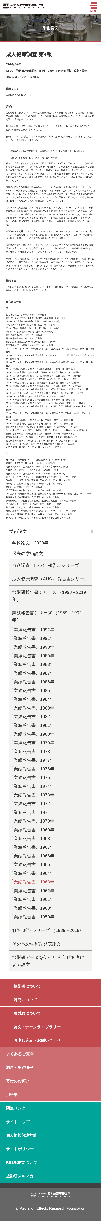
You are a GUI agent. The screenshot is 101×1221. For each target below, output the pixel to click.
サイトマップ (18, 1122)
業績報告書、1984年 (34, 699)
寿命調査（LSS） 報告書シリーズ (45, 565)
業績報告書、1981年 (34, 725)
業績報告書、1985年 (34, 690)
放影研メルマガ (19, 1176)
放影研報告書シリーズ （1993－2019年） (49, 596)
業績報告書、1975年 (34, 777)
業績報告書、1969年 (34, 829)
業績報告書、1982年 (34, 716)
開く (92, 531)
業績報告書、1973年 (34, 794)
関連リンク (16, 1108)
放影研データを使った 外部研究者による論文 (48, 961)
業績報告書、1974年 (34, 786)
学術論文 (18, 531)
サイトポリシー (20, 1149)
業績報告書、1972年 (34, 803)
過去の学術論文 (27, 553)
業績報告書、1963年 (34, 881)
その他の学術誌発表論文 (36, 943)
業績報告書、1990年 (34, 647)
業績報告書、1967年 (34, 847)
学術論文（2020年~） (33, 542)
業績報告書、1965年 (34, 864)
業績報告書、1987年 (34, 673)
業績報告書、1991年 (34, 638)
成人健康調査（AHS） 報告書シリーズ (50, 578)
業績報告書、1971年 (34, 812)
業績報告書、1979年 (34, 742)
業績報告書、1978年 (34, 751)
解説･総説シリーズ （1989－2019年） (50, 930)
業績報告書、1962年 (34, 890)
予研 (18, 70)
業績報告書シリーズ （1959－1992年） (47, 616)
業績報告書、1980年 (34, 734)
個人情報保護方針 (21, 1135)
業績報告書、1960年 (34, 908)
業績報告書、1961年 (34, 899)
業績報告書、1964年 (34, 873)
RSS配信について (21, 1162)
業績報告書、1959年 (34, 916)
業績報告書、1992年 (34, 629)
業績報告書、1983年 (34, 708)
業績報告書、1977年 (34, 760)
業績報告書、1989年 (34, 655)
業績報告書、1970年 (34, 821)
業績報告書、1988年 (34, 664)
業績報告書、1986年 (34, 681)
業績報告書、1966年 (34, 855)
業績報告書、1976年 (34, 768)
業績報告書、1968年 (34, 838)
